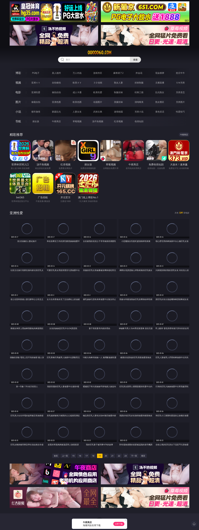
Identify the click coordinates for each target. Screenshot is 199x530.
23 (126, 455)
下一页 (134, 455)
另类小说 (139, 111)
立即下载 (119, 524)
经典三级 (139, 92)
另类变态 (180, 92)
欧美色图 (77, 102)
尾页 (143, 455)
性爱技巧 (180, 111)
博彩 (18, 73)
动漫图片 (97, 102)
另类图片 (180, 102)
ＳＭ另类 (180, 82)
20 (106, 455)
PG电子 (35, 72)
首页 (56, 455)
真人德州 (56, 72)
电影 (18, 92)
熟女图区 (159, 102)
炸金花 (139, 72)
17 (86, 455)
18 (93, 455)
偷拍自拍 (56, 92)
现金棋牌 (159, 72)
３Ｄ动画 (97, 82)
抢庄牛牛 (180, 72)
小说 (18, 111)
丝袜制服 (139, 82)
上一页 (65, 455)
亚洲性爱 (35, 92)
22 (119, 455)
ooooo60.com (99, 52)
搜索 (135, 59)
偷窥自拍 (35, 102)
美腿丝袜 (118, 102)
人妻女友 (77, 111)
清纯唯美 (139, 102)
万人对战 (77, 72)
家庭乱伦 (56, 111)
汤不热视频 (97, 121)
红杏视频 (118, 121)
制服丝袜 (118, 92)
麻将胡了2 (118, 72)
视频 (18, 82)
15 (73, 455)
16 (80, 455)
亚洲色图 (56, 102)
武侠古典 (97, 111)
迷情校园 (118, 111)
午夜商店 (56, 121)
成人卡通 (77, 92)
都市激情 (35, 111)
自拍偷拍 (56, 82)
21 (112, 455)
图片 (18, 102)
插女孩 (35, 121)
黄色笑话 (159, 111)
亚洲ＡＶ (35, 82)
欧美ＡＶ (77, 82)
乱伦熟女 (159, 92)
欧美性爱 (97, 92)
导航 (18, 121)
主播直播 (159, 82)
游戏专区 (97, 72)
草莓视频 (77, 121)
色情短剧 (139, 121)
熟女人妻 (118, 82)
